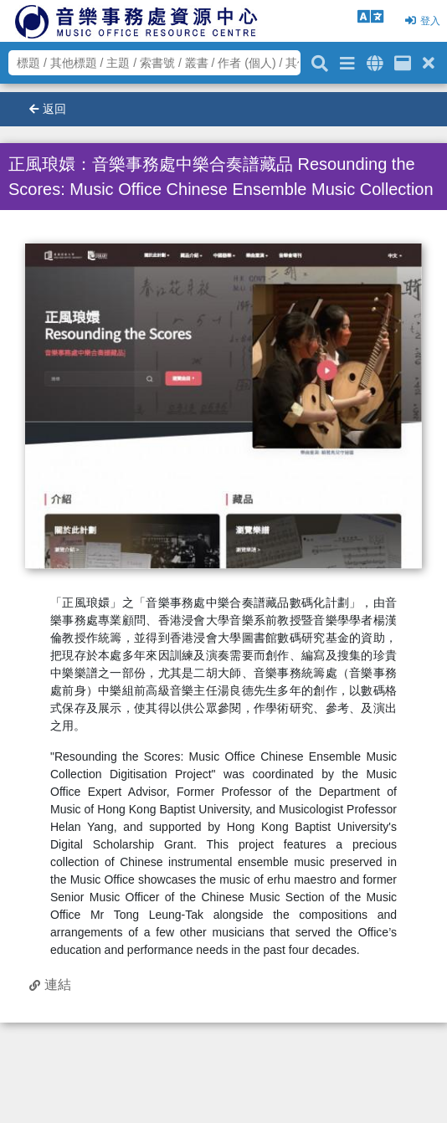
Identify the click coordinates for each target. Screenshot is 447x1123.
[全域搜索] (374, 60)
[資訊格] (402, 60)
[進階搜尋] (347, 60)
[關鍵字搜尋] (319, 61)
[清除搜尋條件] (429, 60)
